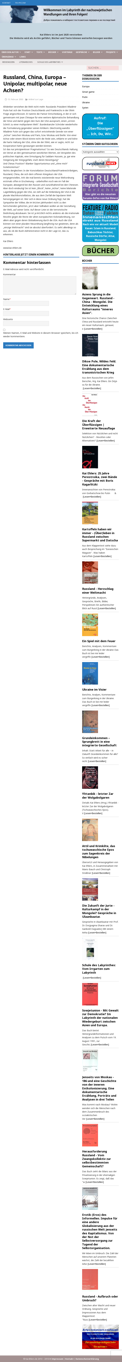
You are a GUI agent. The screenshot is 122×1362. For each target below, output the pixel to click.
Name (6, 299)
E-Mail (6, 309)
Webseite (8, 319)
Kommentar (9, 274)
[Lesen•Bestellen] (93, 328)
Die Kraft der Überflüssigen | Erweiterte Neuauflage (98, 424)
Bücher (52, 52)
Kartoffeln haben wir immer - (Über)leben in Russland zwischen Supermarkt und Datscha (100, 534)
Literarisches (26, 62)
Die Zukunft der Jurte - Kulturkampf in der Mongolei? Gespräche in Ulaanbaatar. (99, 911)
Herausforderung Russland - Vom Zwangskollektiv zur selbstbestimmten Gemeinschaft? (96, 1158)
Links (23, 56)
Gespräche (81, 52)
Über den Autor (10, 52)
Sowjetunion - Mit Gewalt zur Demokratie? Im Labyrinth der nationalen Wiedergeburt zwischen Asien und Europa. (100, 1017)
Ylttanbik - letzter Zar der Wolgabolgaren (97, 795)
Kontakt (6, 3)
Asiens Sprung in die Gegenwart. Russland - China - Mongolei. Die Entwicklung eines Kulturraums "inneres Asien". (98, 303)
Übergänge (8, 56)
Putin (85, 97)
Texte (39, 52)
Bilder (96, 52)
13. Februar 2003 (15, 99)
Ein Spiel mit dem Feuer (98, 641)
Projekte (110, 52)
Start (27, 52)
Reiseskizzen (8, 62)
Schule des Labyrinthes (49, 62)
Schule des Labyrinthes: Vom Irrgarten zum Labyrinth (99, 968)
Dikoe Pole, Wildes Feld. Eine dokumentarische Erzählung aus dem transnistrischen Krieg (99, 366)
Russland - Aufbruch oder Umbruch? (100, 1298)
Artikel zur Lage (35, 99)
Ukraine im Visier (94, 689)
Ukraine (86, 102)
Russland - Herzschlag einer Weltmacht (97, 590)
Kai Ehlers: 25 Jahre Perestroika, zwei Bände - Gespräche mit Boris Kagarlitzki (99, 478)
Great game (88, 91)
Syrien (85, 107)
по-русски (20, 3)
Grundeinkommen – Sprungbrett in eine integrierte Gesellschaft (99, 741)
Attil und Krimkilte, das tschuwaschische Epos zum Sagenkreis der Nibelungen (98, 851)
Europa (85, 86)
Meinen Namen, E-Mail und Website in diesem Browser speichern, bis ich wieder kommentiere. (40, 334)
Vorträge (67, 52)
